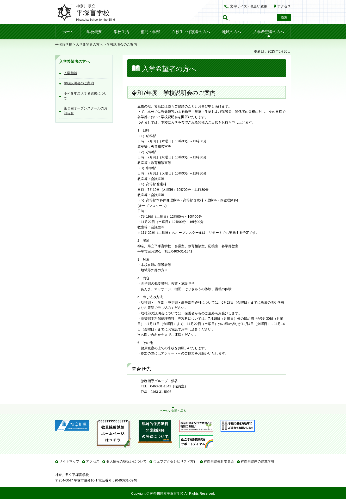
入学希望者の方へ (268, 32)
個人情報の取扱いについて (126, 461)
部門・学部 (150, 32)
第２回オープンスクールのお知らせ (85, 110)
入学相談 (70, 73)
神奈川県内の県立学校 (257, 461)
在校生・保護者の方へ (191, 32)
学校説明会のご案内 (79, 83)
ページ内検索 (226, 17)
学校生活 (121, 32)
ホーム (68, 32)
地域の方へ (231, 32)
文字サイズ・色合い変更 (248, 6)
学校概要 (94, 32)
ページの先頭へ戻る (173, 410)
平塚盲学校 (63, 44)
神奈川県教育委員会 (219, 461)
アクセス (284, 6)
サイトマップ (69, 461)
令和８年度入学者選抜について (85, 95)
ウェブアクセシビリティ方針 (175, 461)
